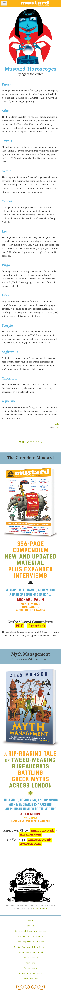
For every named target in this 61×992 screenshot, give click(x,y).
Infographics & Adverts (30, 941)
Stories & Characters (30, 936)
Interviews (30, 968)
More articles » (30, 442)
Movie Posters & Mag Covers (30, 947)
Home (30, 920)
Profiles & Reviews (30, 973)
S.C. (57, 427)
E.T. (57, 424)
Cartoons (30, 963)
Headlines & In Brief (30, 952)
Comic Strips (30, 957)
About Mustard (30, 979)
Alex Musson (40, 908)
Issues (30, 926)
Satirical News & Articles (30, 931)
